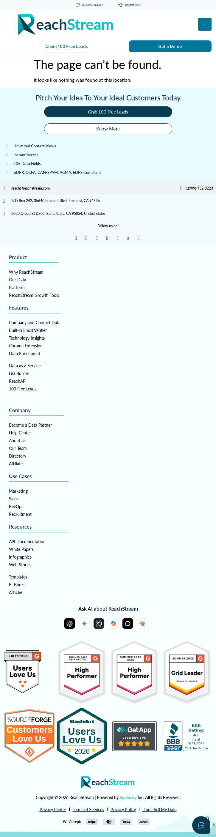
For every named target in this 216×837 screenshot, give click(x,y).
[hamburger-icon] (205, 24)
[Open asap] (201, 825)
